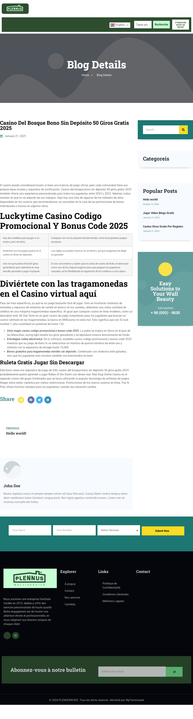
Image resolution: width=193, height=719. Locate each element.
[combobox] (143, 24)
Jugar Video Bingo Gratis (158, 246)
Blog (75, 24)
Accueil (9, 24)
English (117, 25)
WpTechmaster (135, 701)
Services (57, 24)
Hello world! (150, 233)
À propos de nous (32, 24)
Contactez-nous (95, 24)
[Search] (183, 130)
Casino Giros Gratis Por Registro (163, 260)
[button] (31, 404)
